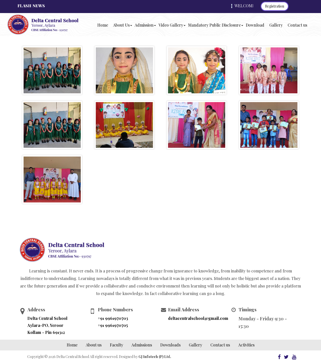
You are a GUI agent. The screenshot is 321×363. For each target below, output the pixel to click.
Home (103, 25)
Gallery (276, 25)
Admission (144, 25)
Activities (246, 344)
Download (255, 25)
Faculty (116, 344)
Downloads (170, 344)
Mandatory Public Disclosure (214, 25)
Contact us (297, 25)
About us (94, 344)
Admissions (141, 344)
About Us (121, 25)
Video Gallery (170, 25)
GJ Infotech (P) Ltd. (154, 356)
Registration (274, 6)
